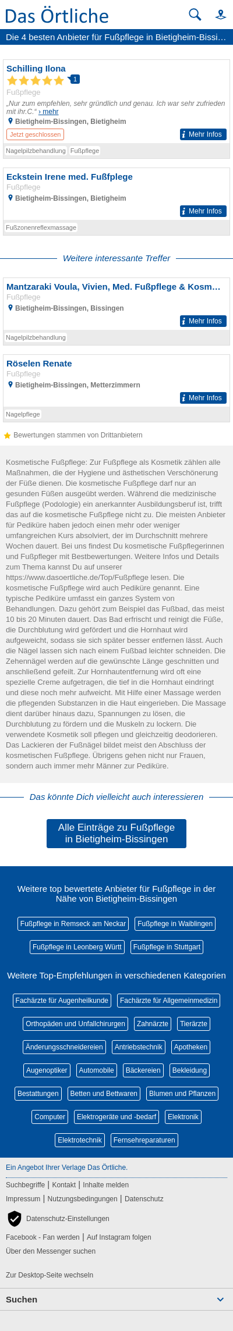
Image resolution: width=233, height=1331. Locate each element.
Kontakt (64, 1185)
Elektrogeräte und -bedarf (116, 1117)
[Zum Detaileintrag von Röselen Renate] (116, 381)
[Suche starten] (195, 14)
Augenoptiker (47, 1070)
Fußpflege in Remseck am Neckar (73, 924)
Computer (49, 1117)
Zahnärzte (152, 1024)
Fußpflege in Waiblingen (175, 924)
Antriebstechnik (139, 1047)
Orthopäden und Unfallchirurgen (75, 1024)
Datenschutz (144, 1199)
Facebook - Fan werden (43, 1237)
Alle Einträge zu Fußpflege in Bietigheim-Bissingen (116, 833)
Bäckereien (143, 1070)
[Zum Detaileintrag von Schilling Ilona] (116, 101)
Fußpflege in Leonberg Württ (77, 947)
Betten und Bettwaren (103, 1094)
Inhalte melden (106, 1185)
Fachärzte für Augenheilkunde (62, 1001)
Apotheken (190, 1047)
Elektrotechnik (79, 1140)
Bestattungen (38, 1094)
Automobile (96, 1070)
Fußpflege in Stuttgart (166, 947)
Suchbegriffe (25, 1185)
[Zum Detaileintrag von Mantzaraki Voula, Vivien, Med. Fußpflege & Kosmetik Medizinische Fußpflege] (116, 304)
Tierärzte (193, 1024)
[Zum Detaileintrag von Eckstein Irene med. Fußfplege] (116, 194)
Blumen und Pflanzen (182, 1094)
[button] (215, 14)
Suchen (21, 1299)
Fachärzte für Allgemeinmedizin (168, 1001)
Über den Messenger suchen (51, 1251)
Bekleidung (189, 1070)
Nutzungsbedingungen (83, 1199)
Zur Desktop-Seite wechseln (49, 1275)
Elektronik (183, 1117)
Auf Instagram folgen (119, 1237)
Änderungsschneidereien (64, 1047)
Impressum (23, 1199)
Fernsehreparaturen (144, 1140)
